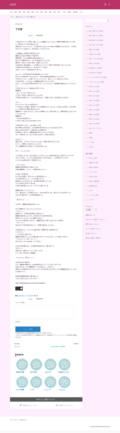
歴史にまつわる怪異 (94, 105)
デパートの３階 (90, 228)
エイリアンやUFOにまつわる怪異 (97, 77)
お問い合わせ (23, 422)
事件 (59, 12)
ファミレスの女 (93, 172)
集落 (33, 12)
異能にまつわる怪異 (94, 91)
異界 (20, 12)
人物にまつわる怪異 (94, 100)
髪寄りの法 (89, 224)
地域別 (69, 12)
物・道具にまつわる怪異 (95, 72)
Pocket (30, 35)
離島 (28, 12)
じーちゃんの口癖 (93, 195)
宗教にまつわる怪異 (94, 109)
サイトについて (14, 422)
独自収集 (75, 12)
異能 (50, 12)
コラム (81, 12)
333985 (98, 238)
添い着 (87, 233)
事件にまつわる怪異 (94, 119)
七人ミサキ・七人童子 (92, 219)
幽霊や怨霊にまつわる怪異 (25, 295)
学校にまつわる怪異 (94, 86)
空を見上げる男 (93, 176)
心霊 (11, 12)
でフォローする (29, 408)
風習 (15, 12)
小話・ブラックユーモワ (95, 128)
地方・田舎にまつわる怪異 (96, 45)
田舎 (24, 12)
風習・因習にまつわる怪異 (96, 31)
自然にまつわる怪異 (94, 123)
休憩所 (90, 137)
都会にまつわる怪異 (94, 96)
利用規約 (70, 337)
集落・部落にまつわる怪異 (96, 35)
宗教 (54, 12)
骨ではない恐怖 (93, 158)
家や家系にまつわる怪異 (95, 68)
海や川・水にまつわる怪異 (96, 58)
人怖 (37, 12)
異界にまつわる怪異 (94, 63)
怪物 (46, 12)
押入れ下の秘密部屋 (94, 181)
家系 (41, 12)
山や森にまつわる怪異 (94, 54)
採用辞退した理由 (93, 162)
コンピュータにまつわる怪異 (96, 82)
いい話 (64, 12)
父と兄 (90, 190)
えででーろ (92, 199)
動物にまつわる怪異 (94, 114)
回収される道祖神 (93, 167)
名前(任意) (17, 324)
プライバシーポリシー (59, 337)
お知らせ (91, 146)
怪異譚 (13, 4)
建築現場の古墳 (93, 186)
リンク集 (91, 142)
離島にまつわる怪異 (94, 49)
